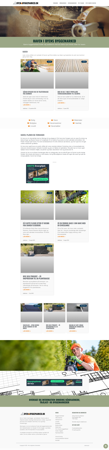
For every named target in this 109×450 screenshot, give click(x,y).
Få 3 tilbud (81, 3)
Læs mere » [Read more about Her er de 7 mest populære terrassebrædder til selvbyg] (61, 103)
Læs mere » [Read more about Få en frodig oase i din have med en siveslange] (61, 236)
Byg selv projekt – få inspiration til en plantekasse (36, 277)
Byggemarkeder (72, 3)
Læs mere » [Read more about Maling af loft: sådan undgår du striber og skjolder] (73, 331)
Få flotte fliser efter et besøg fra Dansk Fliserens (36, 224)
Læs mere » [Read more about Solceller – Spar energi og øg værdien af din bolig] (27, 331)
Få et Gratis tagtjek (91, 3)
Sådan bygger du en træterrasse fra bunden (36, 93)
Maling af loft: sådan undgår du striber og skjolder (76, 326)
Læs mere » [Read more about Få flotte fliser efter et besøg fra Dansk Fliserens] (27, 236)
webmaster (86, 445)
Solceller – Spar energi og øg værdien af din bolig (31, 326)
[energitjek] (37, 183)
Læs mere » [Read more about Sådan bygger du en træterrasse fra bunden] (27, 105)
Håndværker (63, 3)
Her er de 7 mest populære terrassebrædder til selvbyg (69, 93)
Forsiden (55, 3)
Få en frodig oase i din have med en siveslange (72, 224)
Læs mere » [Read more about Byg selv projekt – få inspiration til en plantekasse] (27, 289)
